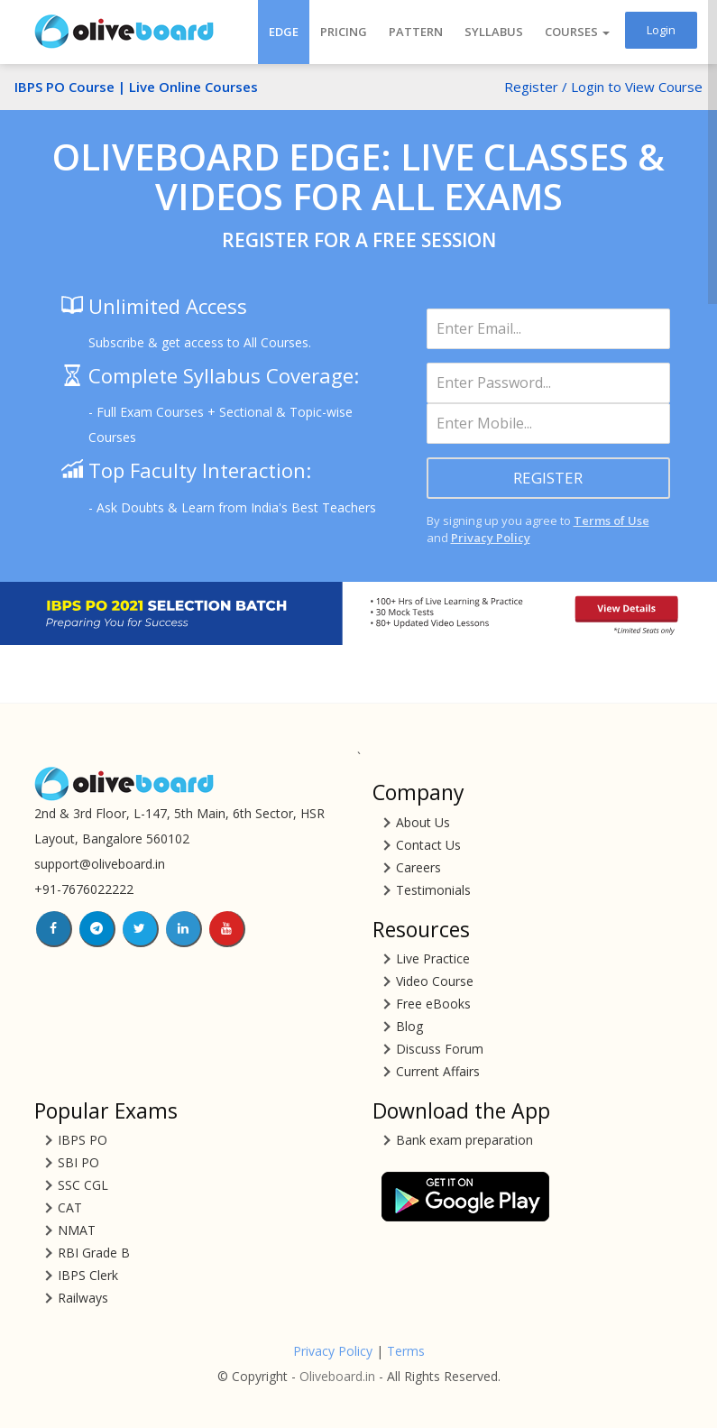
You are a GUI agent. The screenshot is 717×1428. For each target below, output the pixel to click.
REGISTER (548, 477)
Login (661, 30)
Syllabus (493, 31)
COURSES (577, 31)
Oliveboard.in (337, 1376)
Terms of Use (611, 520)
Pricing (343, 31)
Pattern (416, 31)
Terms (406, 1350)
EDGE (284, 31)
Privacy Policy (490, 538)
